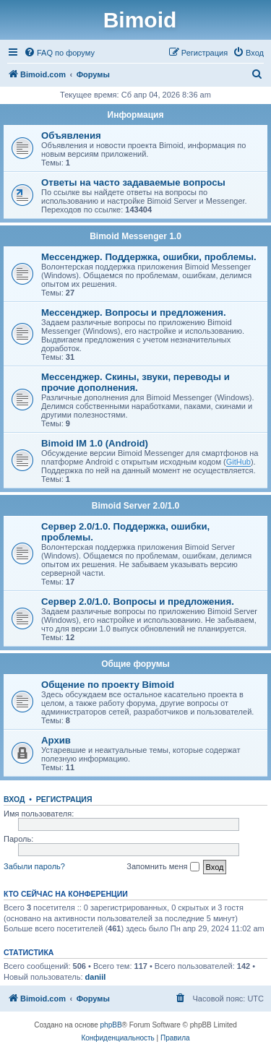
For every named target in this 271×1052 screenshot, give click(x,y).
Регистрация (64, 799)
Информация (136, 115)
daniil (95, 977)
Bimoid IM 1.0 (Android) (94, 443)
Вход (14, 799)
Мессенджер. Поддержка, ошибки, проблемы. (149, 256)
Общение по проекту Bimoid (107, 684)
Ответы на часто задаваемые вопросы (133, 182)
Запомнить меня (162, 867)
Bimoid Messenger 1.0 (135, 236)
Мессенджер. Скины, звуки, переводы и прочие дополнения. (135, 382)
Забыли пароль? (34, 866)
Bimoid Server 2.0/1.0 (135, 506)
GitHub (238, 461)
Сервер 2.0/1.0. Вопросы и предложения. (137, 601)
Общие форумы (135, 664)
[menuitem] (59, 52)
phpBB (111, 1025)
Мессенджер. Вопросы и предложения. (133, 312)
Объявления (71, 135)
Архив (56, 740)
